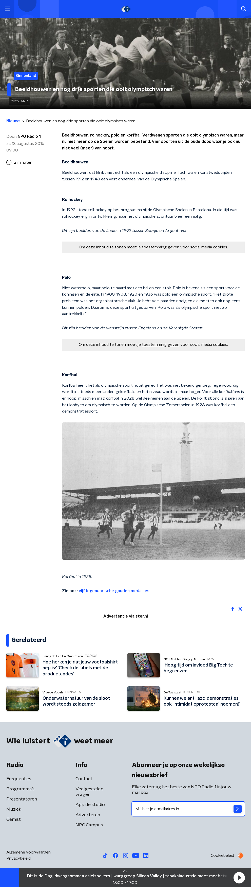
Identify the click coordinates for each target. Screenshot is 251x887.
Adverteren (87, 815)
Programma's (20, 789)
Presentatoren (21, 799)
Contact (83, 779)
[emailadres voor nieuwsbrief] (188, 809)
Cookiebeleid (222, 856)
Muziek (13, 809)
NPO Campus (89, 825)
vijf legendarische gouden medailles (114, 591)
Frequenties (18, 779)
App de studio (90, 805)
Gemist (13, 819)
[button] (239, 877)
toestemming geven (160, 247)
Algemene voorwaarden (28, 852)
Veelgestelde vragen (89, 792)
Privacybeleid (18, 858)
